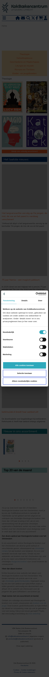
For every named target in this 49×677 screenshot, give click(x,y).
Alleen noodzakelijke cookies (24, 381)
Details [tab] (25, 301)
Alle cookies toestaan (24, 365)
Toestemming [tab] (9, 301)
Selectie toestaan (24, 373)
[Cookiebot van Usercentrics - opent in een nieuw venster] (35, 293)
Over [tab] (40, 301)
